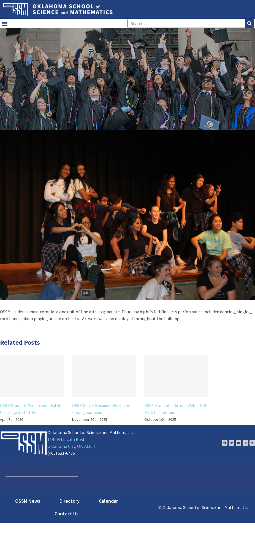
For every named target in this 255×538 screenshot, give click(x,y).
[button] (4, 23)
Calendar (108, 501)
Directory (69, 501)
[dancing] (127, 215)
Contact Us (66, 513)
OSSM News (27, 501)
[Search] (249, 23)
